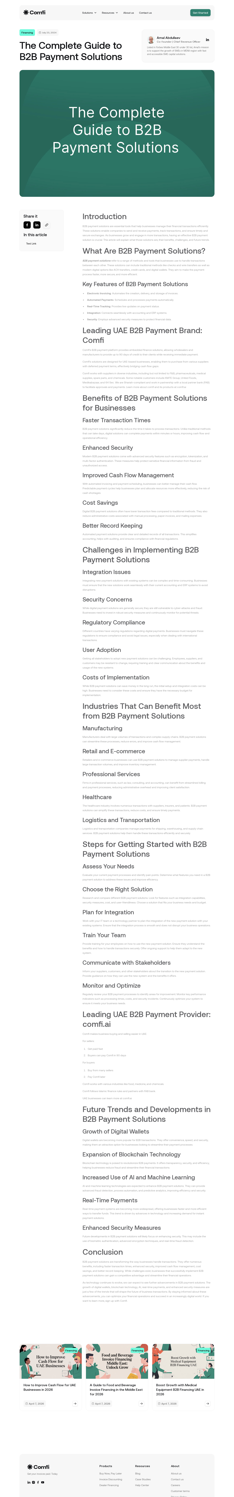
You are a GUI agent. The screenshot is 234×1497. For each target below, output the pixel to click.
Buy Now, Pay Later (110, 1473)
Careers (175, 1485)
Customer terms (180, 1490)
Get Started (200, 12)
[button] (89, 12)
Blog (137, 1473)
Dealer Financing (109, 1485)
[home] (42, 13)
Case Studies (143, 1479)
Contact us (145, 12)
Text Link (31, 243)
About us (128, 12)
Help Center (142, 1485)
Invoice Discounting (110, 1479)
